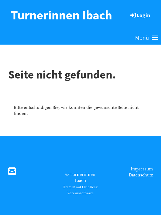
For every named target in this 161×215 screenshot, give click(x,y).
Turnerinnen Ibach (61, 15)
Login (140, 15)
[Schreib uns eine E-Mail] (12, 172)
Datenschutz (141, 175)
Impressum (142, 169)
